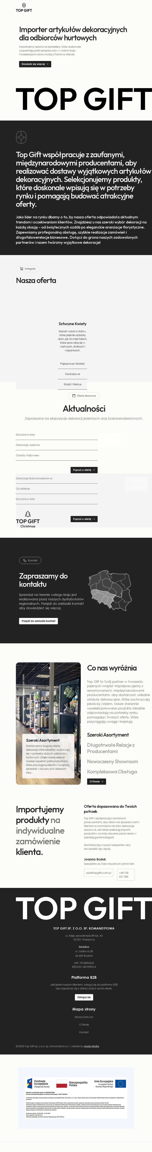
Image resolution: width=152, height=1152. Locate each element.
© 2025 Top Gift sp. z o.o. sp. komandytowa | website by (57, 1046)
